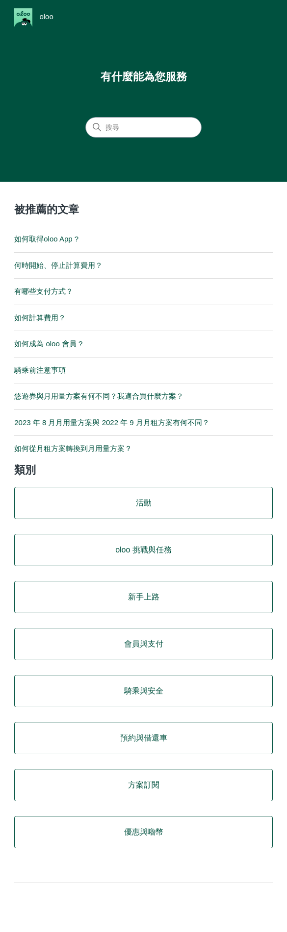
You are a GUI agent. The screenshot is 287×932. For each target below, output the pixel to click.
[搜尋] (143, 127)
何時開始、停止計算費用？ (58, 265)
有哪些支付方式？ (43, 291)
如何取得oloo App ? (46, 239)
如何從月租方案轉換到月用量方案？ (73, 448)
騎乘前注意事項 (40, 370)
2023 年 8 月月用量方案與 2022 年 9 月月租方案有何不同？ (111, 422)
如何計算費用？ (40, 317)
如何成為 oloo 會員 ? (48, 343)
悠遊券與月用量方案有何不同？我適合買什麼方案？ (98, 396)
